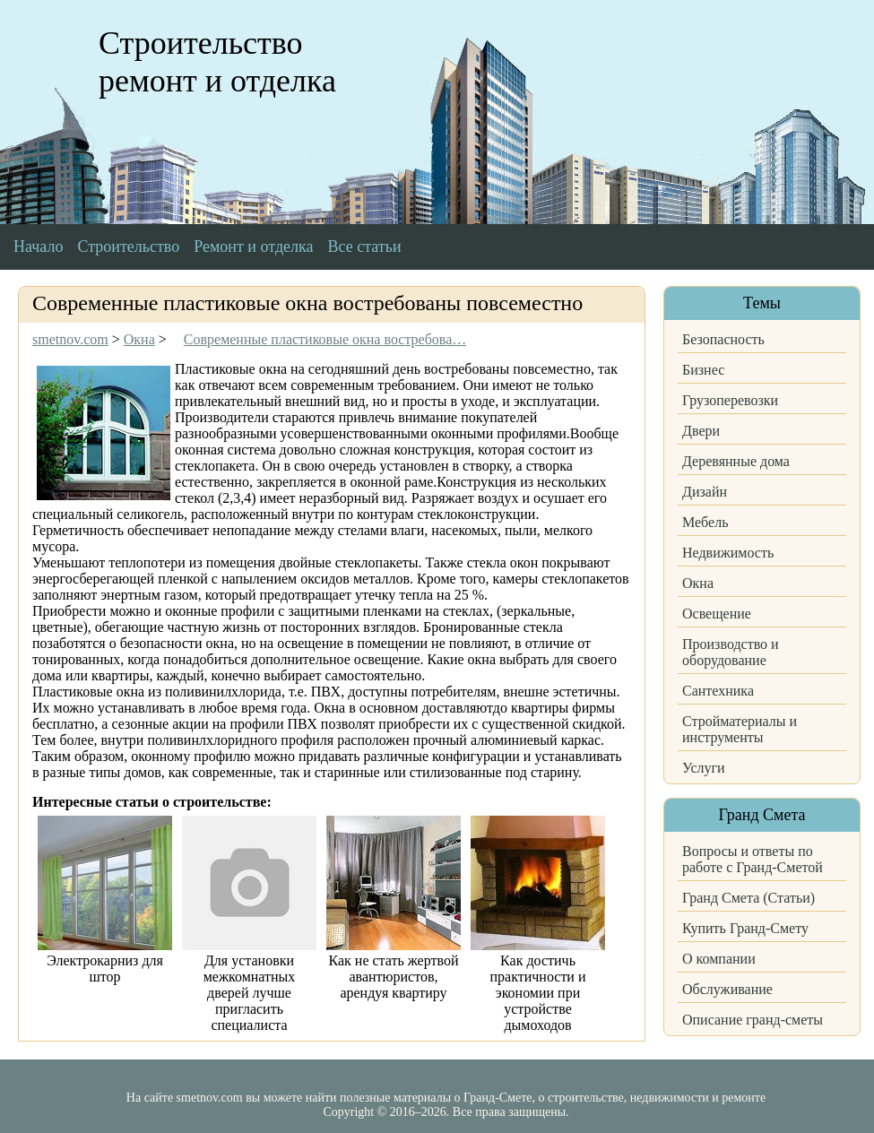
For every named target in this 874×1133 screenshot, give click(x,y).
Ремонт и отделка (253, 246)
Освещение (716, 613)
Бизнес (703, 369)
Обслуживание (727, 989)
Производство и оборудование (730, 652)
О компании (719, 958)
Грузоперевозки (730, 400)
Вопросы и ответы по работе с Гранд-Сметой (752, 859)
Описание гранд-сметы (752, 1019)
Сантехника (718, 690)
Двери (701, 430)
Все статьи (365, 246)
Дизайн (704, 491)
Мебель (705, 522)
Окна (698, 583)
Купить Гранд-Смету (745, 928)
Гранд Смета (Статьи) (748, 897)
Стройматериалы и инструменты (739, 729)
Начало (38, 246)
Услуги (703, 767)
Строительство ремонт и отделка (217, 62)
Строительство (128, 246)
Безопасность (723, 339)
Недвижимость (728, 552)
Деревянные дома (736, 461)
